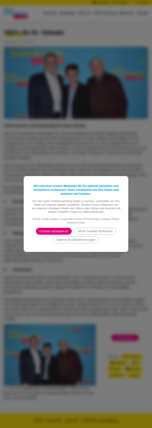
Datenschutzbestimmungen (76, 239)
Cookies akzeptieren (53, 231)
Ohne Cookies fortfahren (95, 231)
